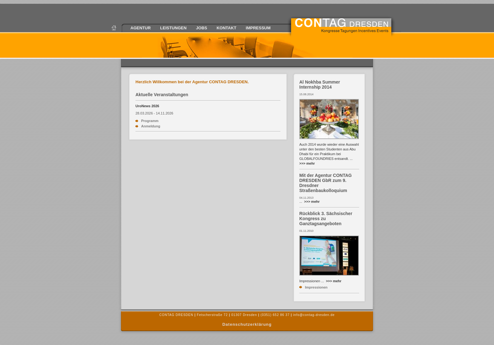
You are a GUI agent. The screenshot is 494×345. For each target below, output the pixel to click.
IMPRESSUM (258, 28)
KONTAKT (226, 28)
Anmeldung (150, 126)
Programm (149, 121)
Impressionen (316, 287)
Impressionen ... (320, 281)
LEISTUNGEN (173, 28)
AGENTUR (140, 28)
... (309, 201)
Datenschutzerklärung (247, 324)
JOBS (201, 28)
